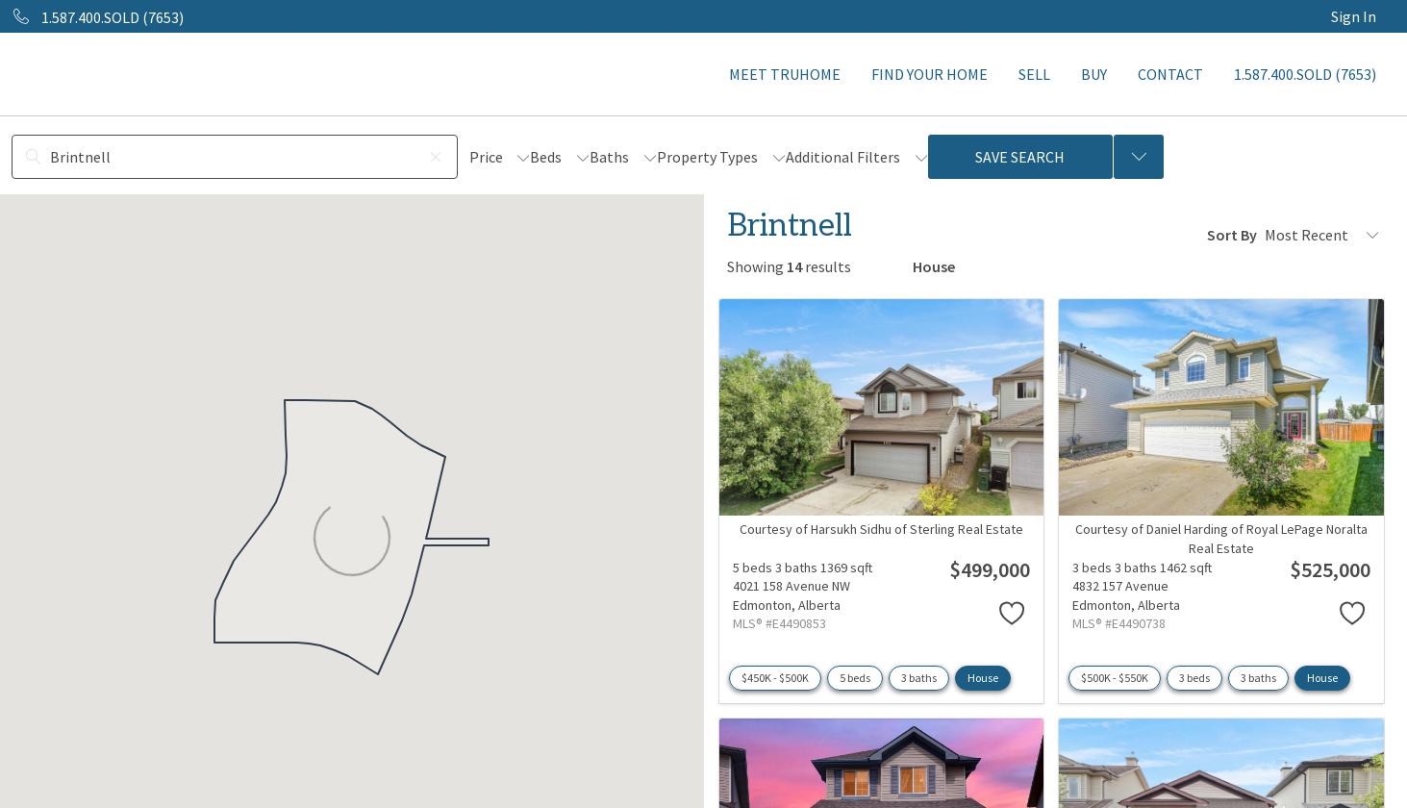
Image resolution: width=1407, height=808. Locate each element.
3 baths (919, 677)
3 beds (1194, 677)
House (982, 677)
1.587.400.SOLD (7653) (1305, 74)
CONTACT (1170, 74)
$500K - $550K (1114, 677)
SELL (1034, 74)
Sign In (1353, 16)
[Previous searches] (1139, 157)
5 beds (855, 677)
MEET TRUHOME (785, 74)
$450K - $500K (775, 677)
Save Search (1020, 156)
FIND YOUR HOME (929, 74)
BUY (1094, 74)
